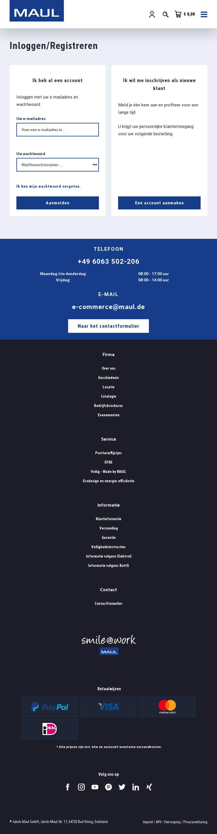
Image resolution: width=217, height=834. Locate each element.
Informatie (108, 505)
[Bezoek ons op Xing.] (149, 787)
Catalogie (108, 396)
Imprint (148, 822)
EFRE (108, 462)
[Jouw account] (152, 14)
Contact (108, 589)
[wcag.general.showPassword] (95, 164)
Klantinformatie (108, 519)
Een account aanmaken (159, 202)
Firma (108, 354)
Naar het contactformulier (108, 326)
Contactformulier (108, 603)
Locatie (108, 387)
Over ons (109, 368)
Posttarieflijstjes (108, 453)
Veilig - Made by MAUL (108, 471)
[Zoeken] (165, 14)
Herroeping (172, 822)
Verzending (108, 528)
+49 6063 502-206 (109, 261)
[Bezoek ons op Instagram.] (81, 787)
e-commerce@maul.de (108, 307)
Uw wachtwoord (30, 153)
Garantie (109, 537)
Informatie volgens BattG (108, 565)
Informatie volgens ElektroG (108, 556)
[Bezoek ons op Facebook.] (67, 787)
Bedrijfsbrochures (108, 406)
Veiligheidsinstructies (108, 547)
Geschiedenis (108, 378)
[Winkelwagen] (184, 14)
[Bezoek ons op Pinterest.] (108, 787)
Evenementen (109, 415)
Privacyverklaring (195, 822)
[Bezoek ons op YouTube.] (95, 787)
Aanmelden (58, 202)
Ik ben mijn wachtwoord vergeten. (48, 186)
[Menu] (202, 14)
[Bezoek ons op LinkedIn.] (135, 787)
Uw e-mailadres (30, 118)
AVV (158, 822)
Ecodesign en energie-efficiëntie (108, 481)
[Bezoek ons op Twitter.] (122, 787)
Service (108, 439)
